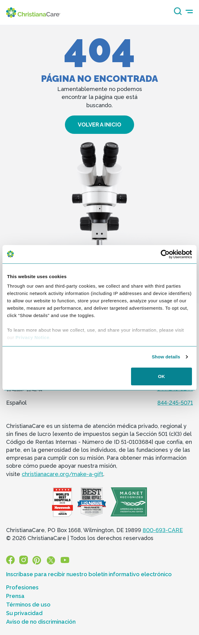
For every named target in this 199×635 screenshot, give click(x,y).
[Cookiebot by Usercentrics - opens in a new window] (165, 254)
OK (161, 376)
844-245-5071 (175, 402)
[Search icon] (176, 13)
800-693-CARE (163, 530)
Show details (166, 356)
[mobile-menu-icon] (189, 11)
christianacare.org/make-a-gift (62, 474)
